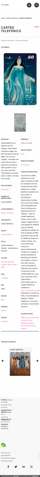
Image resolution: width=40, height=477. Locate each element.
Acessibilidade (5, 455)
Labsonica (4, 417)
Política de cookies (7, 461)
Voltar (36, 27)
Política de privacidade (8, 458)
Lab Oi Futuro (5, 422)
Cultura (3, 399)
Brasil (23, 154)
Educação (4, 402)
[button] (2, 360)
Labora (3, 411)
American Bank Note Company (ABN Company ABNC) (9, 264)
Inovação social (6, 405)
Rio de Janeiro (25, 165)
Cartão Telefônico (6, 234)
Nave (2, 414)
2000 (2, 300)
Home (3, 18)
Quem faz (4, 407)
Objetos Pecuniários (7, 213)
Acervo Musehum (11, 18)
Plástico (3, 310)
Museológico (5, 189)
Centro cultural (6, 419)
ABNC (22, 317)
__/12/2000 (4, 278)
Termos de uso (5, 453)
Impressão (4, 321)
